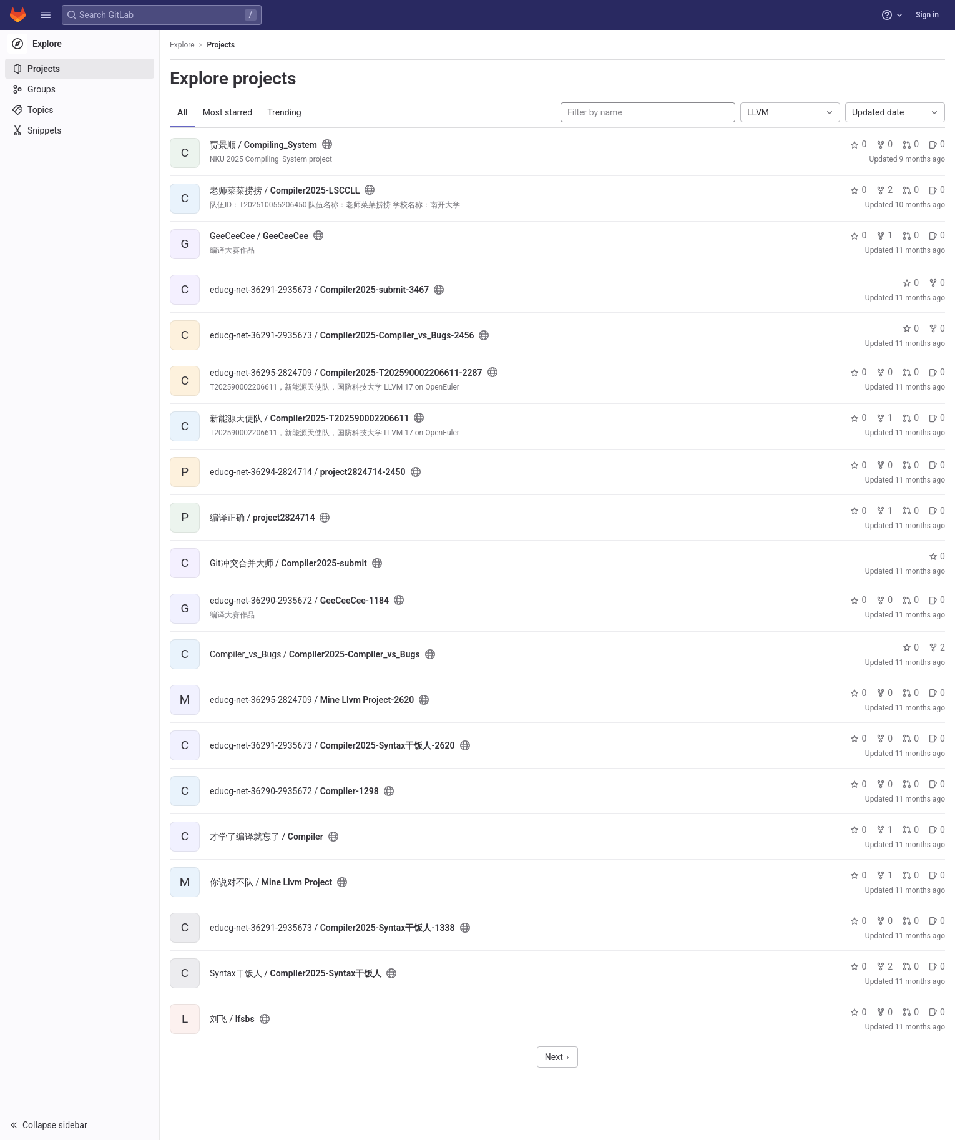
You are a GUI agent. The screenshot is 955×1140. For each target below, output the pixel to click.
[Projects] (79, 69)
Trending (284, 112)
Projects (221, 45)
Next (557, 1057)
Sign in (927, 15)
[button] (46, 15)
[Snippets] (79, 130)
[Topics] (79, 110)
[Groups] (79, 89)
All (182, 112)
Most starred (228, 112)
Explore (182, 45)
